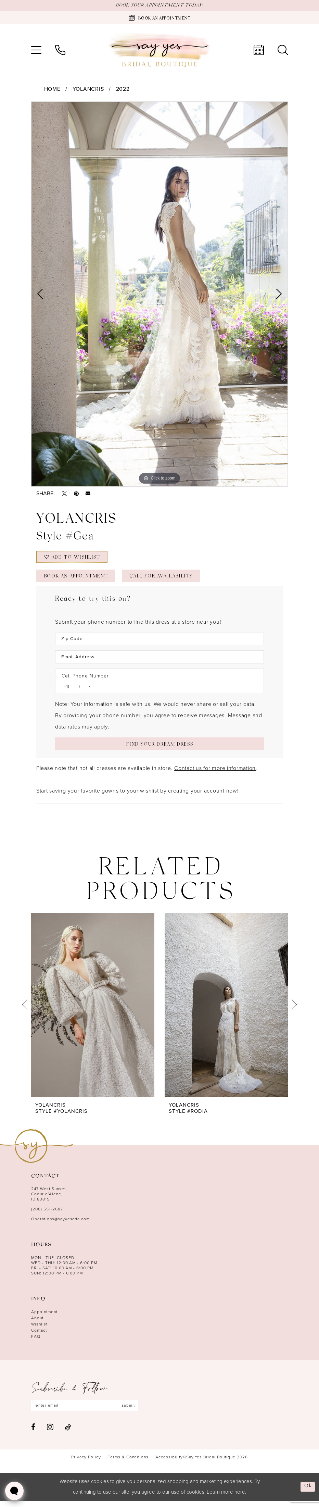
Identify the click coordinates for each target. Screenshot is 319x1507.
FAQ (35, 1342)
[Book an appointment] (159, 17)
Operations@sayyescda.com (60, 1225)
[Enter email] (87, 1411)
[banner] (159, 50)
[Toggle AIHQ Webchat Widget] (14, 1491)
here (239, 1498)
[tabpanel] (159, 294)
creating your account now (202, 796)
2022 (123, 89)
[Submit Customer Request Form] (159, 749)
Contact (39, 1336)
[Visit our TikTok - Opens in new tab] (68, 1432)
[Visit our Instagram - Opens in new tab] (50, 1433)
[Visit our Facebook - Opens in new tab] (33, 1432)
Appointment (44, 1318)
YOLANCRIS (88, 89)
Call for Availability (170, 579)
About (37, 1324)
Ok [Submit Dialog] (307, 1492)
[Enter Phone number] (156, 690)
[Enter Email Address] (159, 661)
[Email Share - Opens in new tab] (88, 493)
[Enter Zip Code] (159, 642)
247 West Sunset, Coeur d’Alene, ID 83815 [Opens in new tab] (49, 1200)
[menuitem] (36, 50)
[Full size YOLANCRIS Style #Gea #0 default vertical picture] (159, 294)
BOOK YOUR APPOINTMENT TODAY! (159, 5)
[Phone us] (60, 50)
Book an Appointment (79, 579)
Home (52, 89)
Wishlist (39, 1330)
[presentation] (92, 1011)
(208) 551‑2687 (47, 1215)
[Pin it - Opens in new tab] (76, 493)
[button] (36, 50)
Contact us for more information (215, 774)
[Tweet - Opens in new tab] (64, 493)
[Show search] (283, 50)
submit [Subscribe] (132, 1411)
